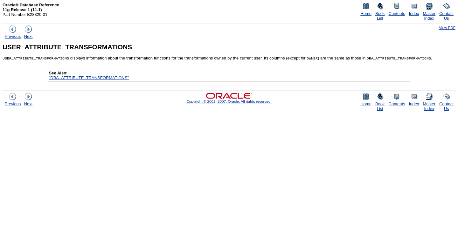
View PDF (447, 27)
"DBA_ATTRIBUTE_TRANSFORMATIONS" (89, 77)
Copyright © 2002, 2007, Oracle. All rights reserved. (228, 101)
